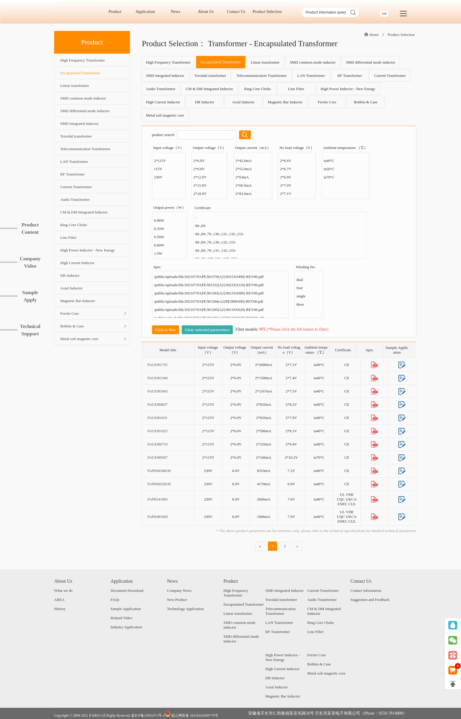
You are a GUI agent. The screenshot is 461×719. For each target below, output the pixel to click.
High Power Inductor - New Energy (348, 89)
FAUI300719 (158, 444)
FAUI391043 (158, 391)
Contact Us (238, 11)
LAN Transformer (311, 75)
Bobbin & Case (366, 102)
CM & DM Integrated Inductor (209, 89)
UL (342, 494)
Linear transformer (265, 62)
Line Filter (296, 89)
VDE (350, 494)
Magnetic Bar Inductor (285, 102)
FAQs (115, 599)
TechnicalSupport (30, 330)
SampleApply (30, 296)
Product (116, 11)
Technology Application (185, 609)
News (177, 11)
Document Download (127, 590)
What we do (63, 590)
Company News (179, 590)
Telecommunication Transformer (261, 75)
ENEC (343, 504)
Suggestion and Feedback (370, 599)
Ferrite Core (327, 102)
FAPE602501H (159, 484)
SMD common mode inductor (313, 62)
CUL (352, 504)
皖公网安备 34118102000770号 (191, 714)
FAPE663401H (159, 470)
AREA (59, 599)
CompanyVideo (30, 262)
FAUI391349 (158, 378)
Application (147, 11)
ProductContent (30, 228)
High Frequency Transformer (168, 62)
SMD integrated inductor (165, 75)
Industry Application (126, 627)
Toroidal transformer (210, 75)
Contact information (365, 590)
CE (346, 364)
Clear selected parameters (207, 330)
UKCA (351, 499)
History (60, 609)
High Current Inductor (163, 102)
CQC (341, 499)
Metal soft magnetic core (165, 115)
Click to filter (165, 330)
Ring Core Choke (257, 89)
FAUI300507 (158, 457)
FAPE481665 (158, 516)
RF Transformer (350, 75)
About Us (208, 11)
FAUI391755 (158, 364)
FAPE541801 (158, 499)
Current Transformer (390, 75)
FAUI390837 (158, 404)
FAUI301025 (158, 431)
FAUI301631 (158, 417)
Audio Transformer (161, 89)
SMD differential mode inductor (370, 62)
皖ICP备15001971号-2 (148, 715)
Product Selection (267, 11)
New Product (177, 599)
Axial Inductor (243, 102)
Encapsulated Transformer (221, 62)
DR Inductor (204, 102)
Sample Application (126, 609)
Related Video (121, 618)
